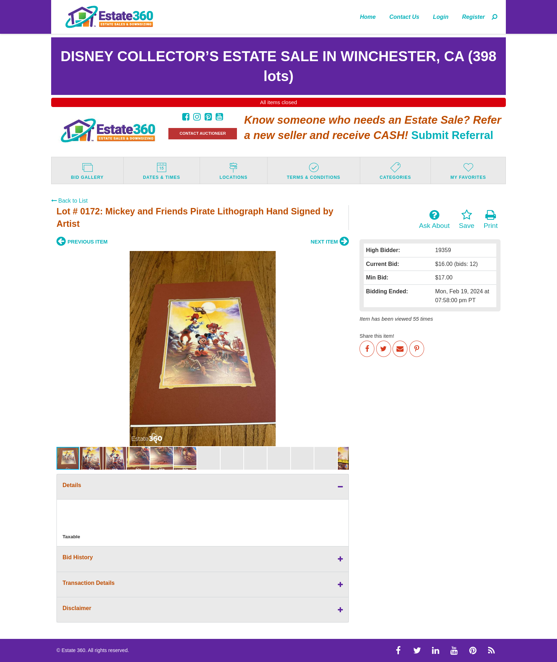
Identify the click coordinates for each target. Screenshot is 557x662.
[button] (63, 348)
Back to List (69, 201)
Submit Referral (452, 135)
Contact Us (404, 17)
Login (441, 17)
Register (473, 17)
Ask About (434, 219)
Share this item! (376, 336)
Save (467, 219)
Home (367, 17)
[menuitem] (368, 16)
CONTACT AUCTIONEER (202, 133)
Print (491, 219)
